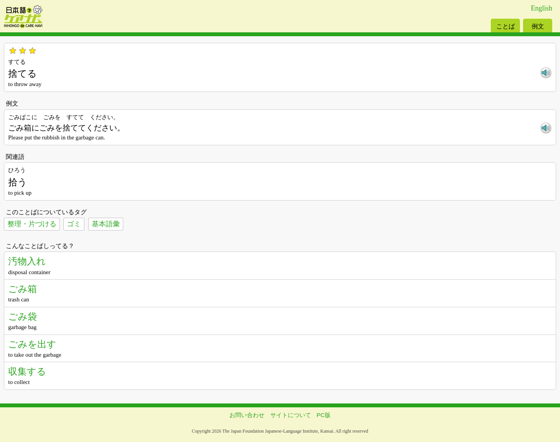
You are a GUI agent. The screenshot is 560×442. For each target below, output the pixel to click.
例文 (538, 26)
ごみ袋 (22, 316)
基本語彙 (106, 224)
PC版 (324, 415)
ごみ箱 (22, 289)
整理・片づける (31, 224)
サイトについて (290, 415)
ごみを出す (32, 344)
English (541, 8)
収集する (27, 371)
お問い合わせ (246, 415)
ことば (505, 26)
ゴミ (74, 224)
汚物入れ (27, 261)
